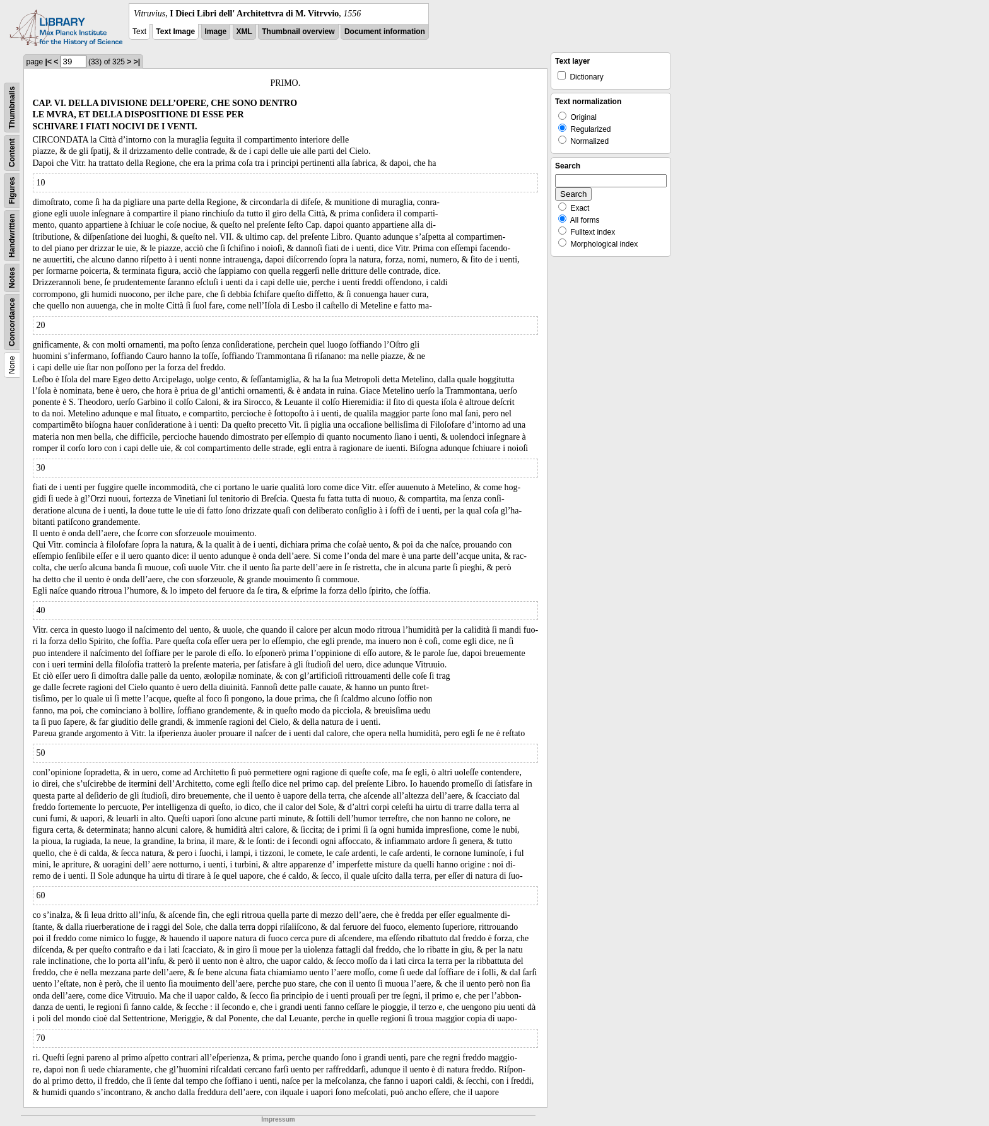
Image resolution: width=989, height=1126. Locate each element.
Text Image (175, 31)
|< (48, 61)
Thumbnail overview (298, 31)
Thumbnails (12, 107)
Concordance (12, 322)
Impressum (278, 1119)
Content (12, 153)
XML (244, 31)
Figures (12, 190)
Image (216, 31)
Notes (12, 277)
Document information (384, 31)
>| (137, 61)
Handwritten (12, 235)
